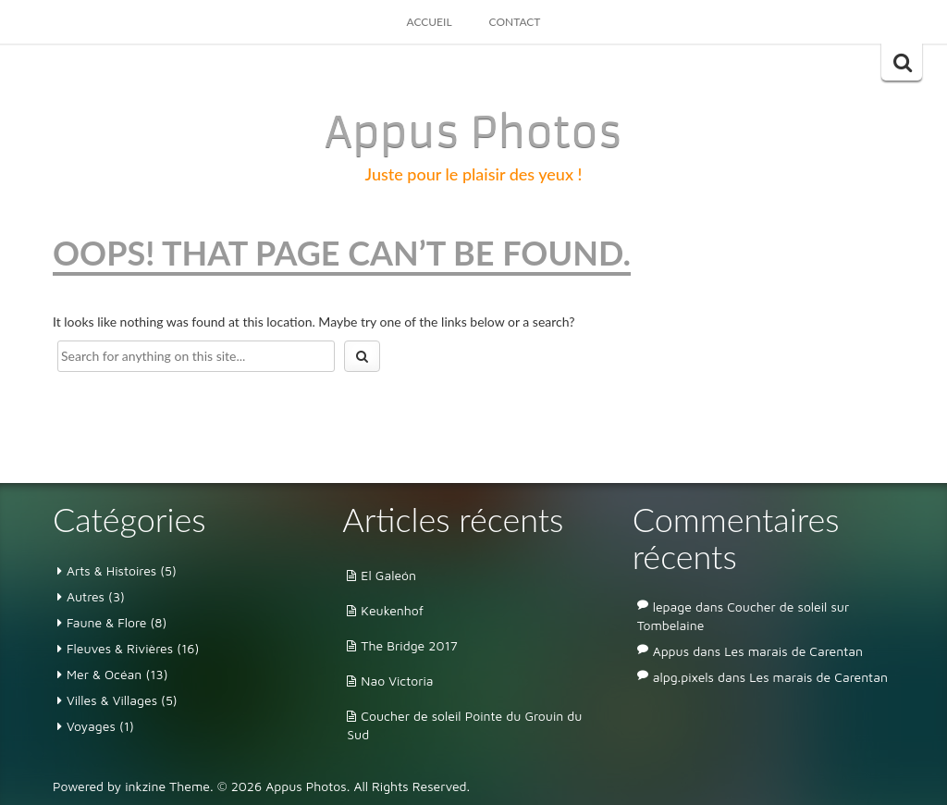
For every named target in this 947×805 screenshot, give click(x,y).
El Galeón (388, 575)
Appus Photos (473, 132)
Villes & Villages (112, 700)
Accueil (429, 22)
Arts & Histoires (111, 570)
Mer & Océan (104, 674)
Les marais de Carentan (793, 651)
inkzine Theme (167, 786)
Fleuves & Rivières (120, 648)
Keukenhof (392, 610)
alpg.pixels (683, 677)
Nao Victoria (397, 680)
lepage (672, 606)
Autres (86, 596)
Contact (515, 22)
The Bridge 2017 (409, 645)
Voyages (91, 726)
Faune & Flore (106, 622)
